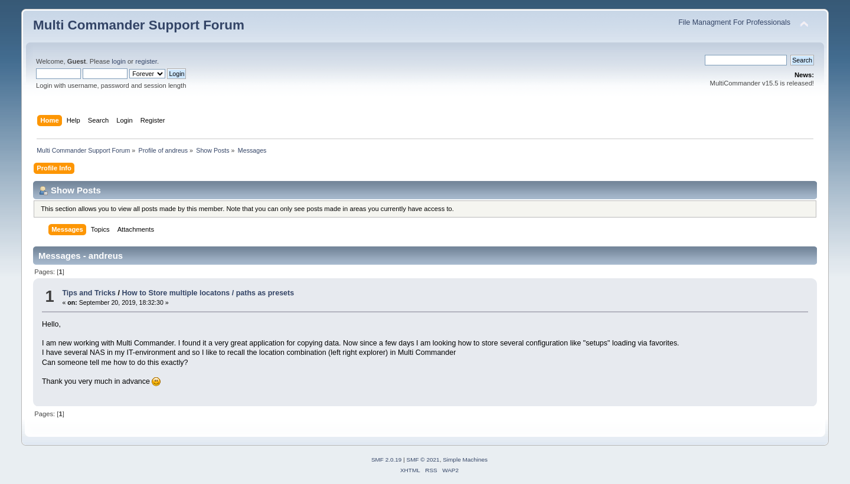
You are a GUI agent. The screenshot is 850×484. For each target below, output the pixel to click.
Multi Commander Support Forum (138, 25)
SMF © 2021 (423, 459)
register (146, 61)
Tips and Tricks (89, 293)
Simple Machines (465, 459)
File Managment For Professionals (734, 22)
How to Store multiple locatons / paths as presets (208, 293)
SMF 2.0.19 (386, 459)
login (119, 61)
